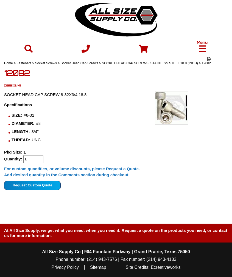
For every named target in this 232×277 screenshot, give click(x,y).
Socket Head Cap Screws (79, 63)
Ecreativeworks (165, 267)
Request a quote (138, 230)
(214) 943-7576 (102, 259)
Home (8, 63)
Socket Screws (46, 63)
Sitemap (98, 267)
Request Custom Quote (32, 185)
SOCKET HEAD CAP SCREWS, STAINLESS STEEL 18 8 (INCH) (150, 63)
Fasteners (24, 63)
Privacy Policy (65, 267)
